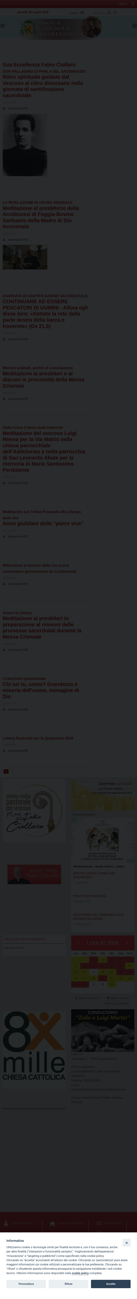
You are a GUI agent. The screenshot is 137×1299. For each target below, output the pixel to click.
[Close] (127, 1243)
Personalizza (26, 1284)
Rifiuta (68, 1284)
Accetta (110, 1284)
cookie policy (80, 1273)
